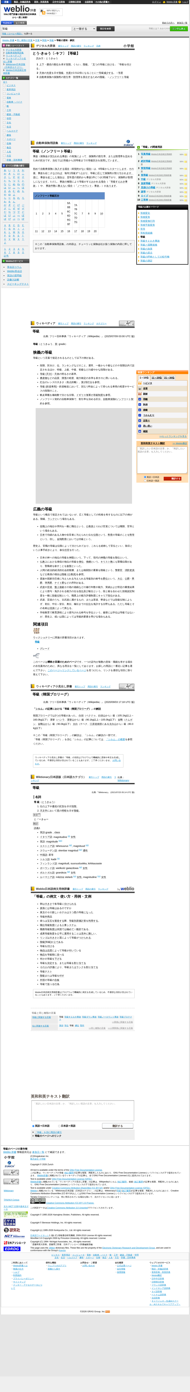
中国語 (43, 854)
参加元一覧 (182, 23)
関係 (44, 40)
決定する (52, 963)
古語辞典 (89, 2)
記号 (6, 256)
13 (49, 231)
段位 (81, 591)
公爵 (127, 578)
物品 (42, 950)
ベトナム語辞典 (159, 1294)
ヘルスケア (12, 131)
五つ (95, 64)
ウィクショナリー (42, 637)
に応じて (100, 173)
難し (90, 933)
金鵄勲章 (62, 539)
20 (74, 160)
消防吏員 (129, 570)
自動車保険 (45, 77)
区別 (61, 806)
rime (61, 877)
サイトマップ (19, 1282)
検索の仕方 (18, 1269)
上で (55, 942)
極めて (70, 929)
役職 (42, 526)
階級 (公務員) (69, 574)
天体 (41, 72)
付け (128, 64)
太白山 (112, 724)
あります (111, 185)
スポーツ (11, 139)
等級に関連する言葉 (41, 1017)
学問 (9, 118)
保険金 (44, 156)
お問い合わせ (88, 1265)
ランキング (89, 46)
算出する (88, 77)
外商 (47, 916)
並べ (59, 954)
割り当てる (80, 963)
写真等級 (146, 154)
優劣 (49, 64)
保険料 (57, 77)
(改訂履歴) (69, 1173)
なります (43, 181)
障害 (64, 378)
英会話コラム (14, 267)
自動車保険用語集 (47, 143)
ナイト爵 (59, 582)
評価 (52, 967)
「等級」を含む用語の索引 (48, 1132)
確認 (145, 431)
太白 (75, 724)
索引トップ (63, 46)
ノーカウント (84, 185)
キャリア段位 (105, 595)
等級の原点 (146, 252)
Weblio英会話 (14, 271)
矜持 (145, 404)
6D (68, 215)
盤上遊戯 (59, 587)
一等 (98, 72)
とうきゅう (48, 802)
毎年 (67, 173)
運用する (69, 933)
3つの (58, 715)
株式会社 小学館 (37, 1159)
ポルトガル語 (47, 872)
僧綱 (88, 561)
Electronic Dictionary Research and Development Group (128, 1248)
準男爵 (48, 582)
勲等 (132, 534)
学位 (90, 612)
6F (68, 224)
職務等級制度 (47, 929)
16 (68, 231)
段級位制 (57, 595)
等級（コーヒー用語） (12, 33)
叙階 (69, 566)
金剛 (120, 719)
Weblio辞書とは (20, 1265)
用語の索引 (76, 46)
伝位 (88, 604)
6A (68, 203)
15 (62, 231)
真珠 (42, 908)
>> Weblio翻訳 (180, 443)
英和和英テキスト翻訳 (50, 1096)
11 (36, 231)
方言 (9, 155)
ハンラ (61, 719)
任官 (67, 550)
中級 (143, 179)
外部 (42, 980)
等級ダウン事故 (89, 1017)
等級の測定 (146, 260)
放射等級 (146, 183)
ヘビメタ (147, 383)
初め (35, 168)
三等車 (144, 199)
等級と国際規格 (148, 244)
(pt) (68, 872)
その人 (43, 967)
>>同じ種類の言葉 (97, 1028)
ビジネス (11, 85)
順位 (56, 64)
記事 (50, 708)
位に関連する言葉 (40, 1026)
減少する (108, 72)
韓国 (74, 708)
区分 (42, 160)
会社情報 (121, 1269)
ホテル (63, 912)
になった (88, 912)
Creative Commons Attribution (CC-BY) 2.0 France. (70, 1203)
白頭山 (101, 715)
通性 (85, 850)
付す (61, 975)
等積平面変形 (147, 225)
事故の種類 (66, 181)
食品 (9, 147)
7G (75, 222)
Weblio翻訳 (157, 1275)
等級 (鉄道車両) (48, 386)
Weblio (33, 1191)
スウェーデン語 (48, 850)
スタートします (118, 168)
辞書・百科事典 (14, 160)
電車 (9, 97)
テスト (48, 971)
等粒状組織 (146, 232)
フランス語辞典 (159, 1285)
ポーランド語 (47, 868)
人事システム (69, 925)
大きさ (48, 903)
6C (68, 211)
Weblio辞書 (42, 1175)
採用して (105, 160)
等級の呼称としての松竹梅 (154, 256)
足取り (146, 420)
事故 (35, 156)
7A (75, 205)
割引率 (67, 77)
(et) (70, 845)
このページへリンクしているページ (67, 670)
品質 (49, 950)
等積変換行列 (147, 221)
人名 (9, 151)
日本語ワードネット (39, 1235)
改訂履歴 (126, 1191)
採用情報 (121, 1272)
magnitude (52, 841)
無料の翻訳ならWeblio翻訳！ (53, 12)
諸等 (143, 191)
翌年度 (70, 177)
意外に (84, 933)
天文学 (43, 810)
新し (54, 912)
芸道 (49, 587)
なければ (57, 173)
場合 (67, 168)
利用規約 (17, 1275)
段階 (68, 64)
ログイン (156, 2)
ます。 (116, 160)
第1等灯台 (86, 382)
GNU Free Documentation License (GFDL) (72, 1179)
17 (75, 231)
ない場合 (86, 168)
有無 (74, 156)
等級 (51, 40)
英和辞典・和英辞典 (161, 1272)
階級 (85, 64)
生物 (9, 143)
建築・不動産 (13, 114)
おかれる (96, 181)
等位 (66, 1025)
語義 (36, 828)
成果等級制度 (47, 933)
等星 (120, 72)
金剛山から (44, 724)
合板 (57, 980)
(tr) (58, 858)
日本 (42, 534)
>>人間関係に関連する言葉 (120, 1028)
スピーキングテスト (18, 284)
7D (75, 217)
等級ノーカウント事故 (108, 1017)
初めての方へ (168, 23)
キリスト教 (107, 561)
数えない (63, 185)
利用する (93, 920)
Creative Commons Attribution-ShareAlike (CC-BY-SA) (77, 1188)
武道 (42, 587)
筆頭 (61, 1025)
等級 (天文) (46, 374)
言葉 (37, 40)
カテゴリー (101, 323)
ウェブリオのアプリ (57, 1265)
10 (101, 213)
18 (82, 231)
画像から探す (54, 1269)
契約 (76, 168)
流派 (52, 608)
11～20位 (157, 377)
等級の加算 (146, 248)
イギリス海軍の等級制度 (89, 395)
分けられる (70, 903)
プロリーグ (83, 708)
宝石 (49, 920)
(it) (69, 836)
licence (62, 1250)
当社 (54, 160)
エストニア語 (47, 846)
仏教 (42, 561)
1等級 (65, 160)
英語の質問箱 (14, 275)
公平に (60, 933)
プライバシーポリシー (23, 1278)
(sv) (80, 850)
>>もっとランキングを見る (173, 436)
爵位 (105, 578)
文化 (9, 122)
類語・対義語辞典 (22, 2)
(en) (60, 841)
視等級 (144, 175)
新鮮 (145, 394)
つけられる (85, 937)
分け (109, 64)
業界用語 (11, 89)
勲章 (110, 534)
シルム (39, 708)
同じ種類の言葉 (25, 40)
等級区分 (93, 160)
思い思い (147, 426)
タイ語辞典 (157, 1291)
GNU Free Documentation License (86, 1170)
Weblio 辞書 (172, 2)
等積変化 (145, 213)
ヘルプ (185, 2)
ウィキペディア (45, 323)
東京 (42, 912)
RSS (108, 1312)
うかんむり (148, 415)
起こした (52, 177)
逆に (35, 177)
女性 (73, 836)
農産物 (43, 378)
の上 (44, 806)
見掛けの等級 (148, 187)
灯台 (42, 382)
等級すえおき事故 (72, 1017)
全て (5, 82)
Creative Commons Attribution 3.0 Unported (67, 1208)
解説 (98, 708)
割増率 (76, 77)
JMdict (52, 1248)
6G (68, 219)
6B (68, 207)
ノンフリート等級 (119, 77)
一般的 (77, 929)
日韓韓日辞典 (75, 2)
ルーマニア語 (47, 877)
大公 (119, 578)
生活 (9, 126)
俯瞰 (145, 410)
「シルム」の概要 (115, 739)
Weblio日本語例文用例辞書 (53, 888)
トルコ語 (45, 859)
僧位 (81, 561)
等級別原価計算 (77, 920)
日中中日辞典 (58, 2)
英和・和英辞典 (41, 2)
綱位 (77, 1025)
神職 (103, 557)
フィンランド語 (48, 863)
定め (127, 156)
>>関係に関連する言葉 (122, 1022)
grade (49, 832)
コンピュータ (13, 93)
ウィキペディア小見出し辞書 (54, 686)
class (57, 832)
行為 (57, 984)
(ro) (74, 876)
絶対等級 (146, 161)
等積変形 (145, 217)
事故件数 (51, 185)
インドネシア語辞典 (161, 1288)
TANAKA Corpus (11, 1200)
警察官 (118, 570)
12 (42, 231)
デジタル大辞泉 (45, 45)
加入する (60, 168)
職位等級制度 (47, 925)
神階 (71, 557)
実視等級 (146, 168)
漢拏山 (70, 719)
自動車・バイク (14, 102)
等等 (142, 229)
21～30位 (169, 377)
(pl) (80, 867)
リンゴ (43, 937)
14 (55, 231)
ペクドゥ (91, 715)
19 (88, 231)
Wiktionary (123, 780)
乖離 (145, 399)
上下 (41, 64)
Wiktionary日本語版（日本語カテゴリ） (61, 777)
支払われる (56, 156)
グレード (45, 648)
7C (75, 213)
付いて (72, 950)
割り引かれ (120, 173)
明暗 (64, 810)
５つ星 (72, 912)
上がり (84, 173)
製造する (59, 920)
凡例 (98, 46)
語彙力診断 (13, 279)
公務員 (89, 526)
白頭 (81, 715)
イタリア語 (46, 836)
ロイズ (144, 195)
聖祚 (82, 1025)
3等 (104, 177)
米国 (59, 929)
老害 (145, 388)
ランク (51, 519)
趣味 (9, 135)
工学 (9, 110)
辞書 (6, 2)
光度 (49, 72)
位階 (95, 534)
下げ (57, 958)
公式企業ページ (124, 1265)
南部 (99, 724)
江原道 (93, 724)
